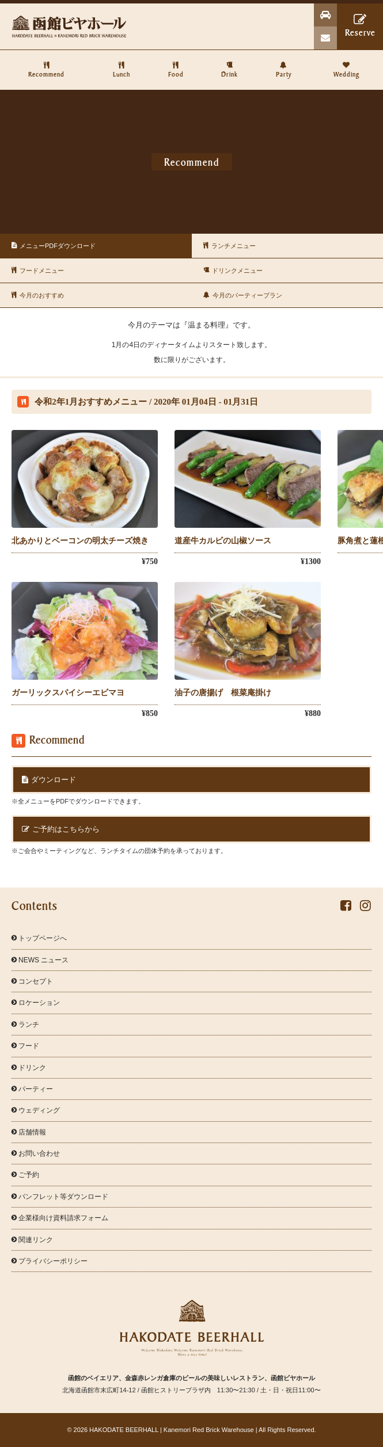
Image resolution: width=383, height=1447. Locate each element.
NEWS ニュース (40, 960)
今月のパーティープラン (240, 295)
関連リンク (32, 1240)
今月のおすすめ (35, 295)
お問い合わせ (36, 1153)
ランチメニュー (227, 245)
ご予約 (25, 1175)
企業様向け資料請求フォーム (60, 1218)
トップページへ (39, 938)
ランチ (25, 1024)
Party (284, 64)
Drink (230, 64)
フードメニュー (35, 270)
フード (25, 1046)
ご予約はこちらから (61, 829)
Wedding (346, 64)
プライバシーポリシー (50, 1261)
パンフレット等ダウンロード (60, 1197)
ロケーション (36, 1003)
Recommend (47, 64)
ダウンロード (49, 779)
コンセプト (32, 981)
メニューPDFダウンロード (51, 245)
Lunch (121, 64)
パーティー (32, 1089)
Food (175, 64)
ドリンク (29, 1068)
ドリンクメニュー (230, 270)
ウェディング (36, 1110)
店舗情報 (29, 1132)
